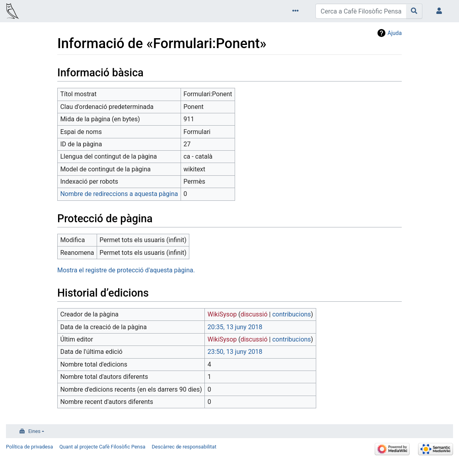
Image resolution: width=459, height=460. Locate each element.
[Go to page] (414, 11)
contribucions (291, 314)
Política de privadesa (29, 447)
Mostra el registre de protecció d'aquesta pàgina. (126, 270)
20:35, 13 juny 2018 (235, 327)
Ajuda (394, 33)
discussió (254, 314)
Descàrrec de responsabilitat (184, 447)
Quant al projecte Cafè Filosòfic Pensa (102, 447)
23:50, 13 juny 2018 (235, 351)
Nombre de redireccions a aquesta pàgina (119, 194)
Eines (34, 431)
